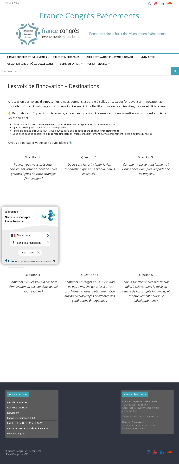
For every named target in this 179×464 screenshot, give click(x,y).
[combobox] (86, 71)
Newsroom (13, 412)
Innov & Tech (148, 56)
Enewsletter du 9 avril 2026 (21, 417)
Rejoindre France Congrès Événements (27, 428)
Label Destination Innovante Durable (110, 56)
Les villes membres (17, 402)
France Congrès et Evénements (27, 56)
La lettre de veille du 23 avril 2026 (24, 423)
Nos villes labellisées (18, 407)
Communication (70, 63)
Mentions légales (16, 433)
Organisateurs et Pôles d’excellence (30, 63)
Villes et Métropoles (66, 56)
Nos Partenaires (97, 63)
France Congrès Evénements (89, 15)
